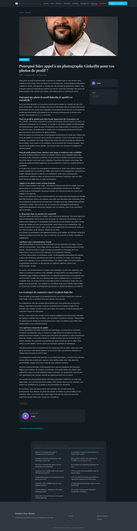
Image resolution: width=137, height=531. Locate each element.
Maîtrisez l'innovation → (117, 3)
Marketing (94, 3)
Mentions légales (102, 516)
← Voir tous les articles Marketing (30, 428)
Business (59, 3)
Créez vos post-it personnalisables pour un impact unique (84, 472)
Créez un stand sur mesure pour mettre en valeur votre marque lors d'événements (84, 478)
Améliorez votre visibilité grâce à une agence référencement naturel (49, 472)
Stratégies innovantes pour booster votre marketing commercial (48, 459)
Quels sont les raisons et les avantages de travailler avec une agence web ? (84, 459)
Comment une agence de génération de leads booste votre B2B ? (49, 478)
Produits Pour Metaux (28, 3)
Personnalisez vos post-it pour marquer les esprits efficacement (84, 453)
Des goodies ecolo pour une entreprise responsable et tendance (83, 490)
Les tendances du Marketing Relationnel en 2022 (85, 465)
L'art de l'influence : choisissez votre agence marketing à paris (49, 490)
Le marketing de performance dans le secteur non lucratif (85, 484)
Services (102, 3)
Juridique (75, 3)
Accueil (46, 3)
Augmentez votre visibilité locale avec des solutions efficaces (48, 484)
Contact (99, 519)
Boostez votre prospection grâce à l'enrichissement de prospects (46, 453)
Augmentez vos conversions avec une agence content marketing (49, 497)
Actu (52, 3)
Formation (67, 3)
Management (85, 3)
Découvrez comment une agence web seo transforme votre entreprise (48, 465)
